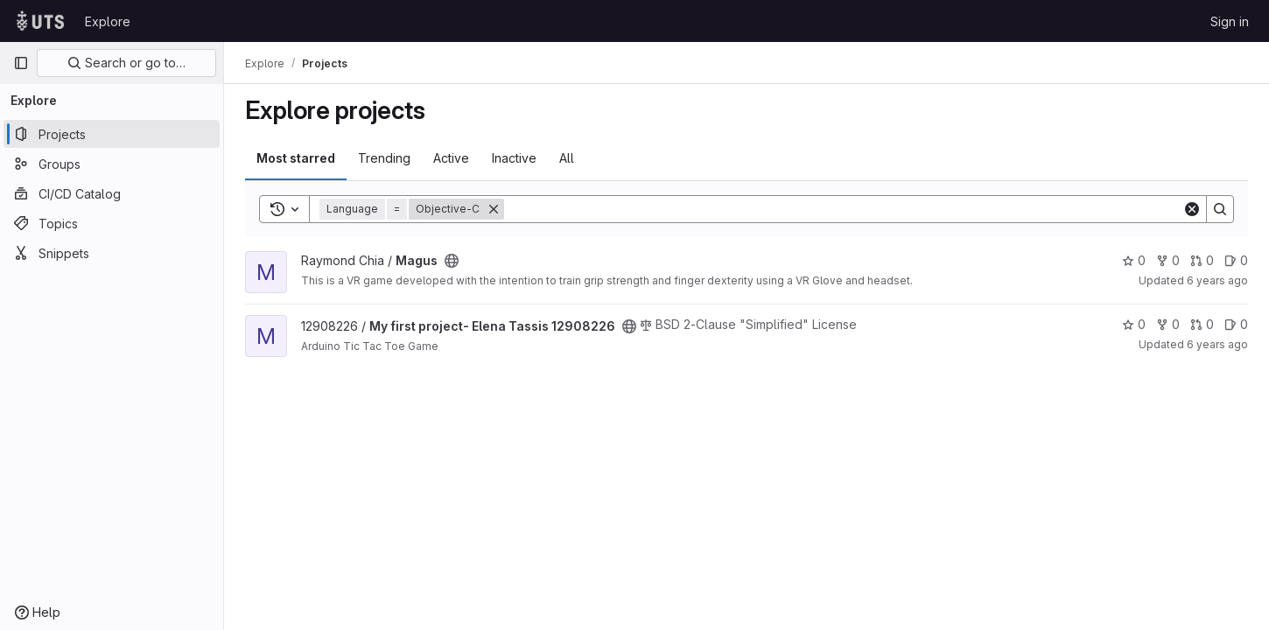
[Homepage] (40, 21)
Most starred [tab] (295, 157)
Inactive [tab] (514, 157)
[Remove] (493, 209)
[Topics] (112, 223)
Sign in (1229, 21)
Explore (107, 21)
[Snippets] (112, 253)
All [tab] (566, 157)
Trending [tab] (384, 157)
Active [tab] (451, 157)
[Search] (843, 209)
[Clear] (1191, 209)
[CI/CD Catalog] (112, 193)
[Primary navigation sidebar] (21, 63)
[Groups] (112, 164)
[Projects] (112, 134)
